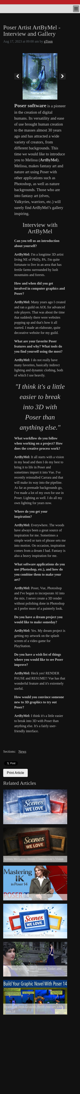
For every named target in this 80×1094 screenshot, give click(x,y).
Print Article (15, 773)
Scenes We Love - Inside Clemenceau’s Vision (33, 859)
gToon (48, 41)
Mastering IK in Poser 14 (20, 897)
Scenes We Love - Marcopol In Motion (29, 935)
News (22, 751)
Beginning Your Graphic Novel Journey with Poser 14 (33, 1009)
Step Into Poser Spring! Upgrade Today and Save (32, 971)
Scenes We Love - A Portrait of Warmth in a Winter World (32, 818)
